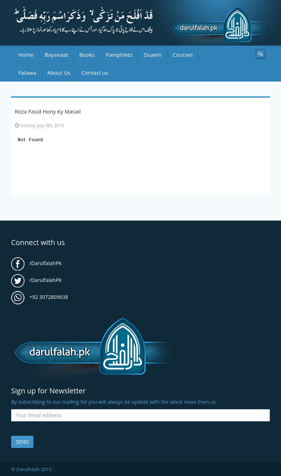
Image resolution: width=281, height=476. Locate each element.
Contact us (95, 72)
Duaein (152, 54)
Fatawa (27, 72)
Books (87, 54)
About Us (58, 72)
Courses (182, 54)
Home (25, 54)
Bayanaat (56, 54)
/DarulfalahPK (36, 263)
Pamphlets (119, 54)
